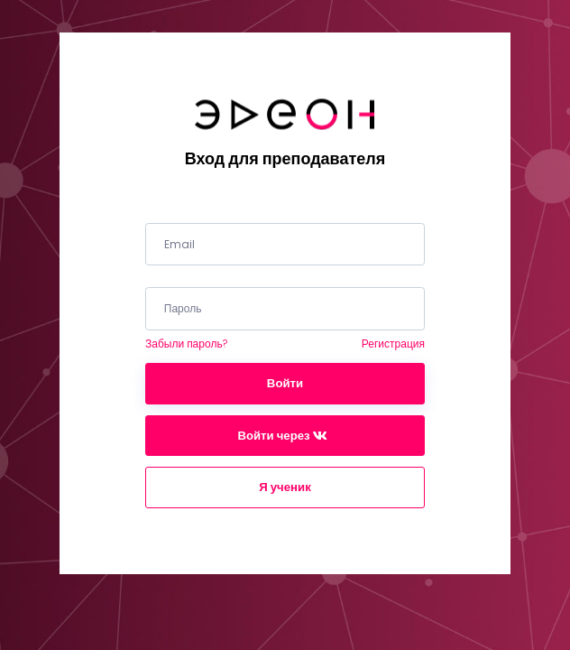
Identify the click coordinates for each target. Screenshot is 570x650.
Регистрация (393, 343)
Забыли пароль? (186, 343)
